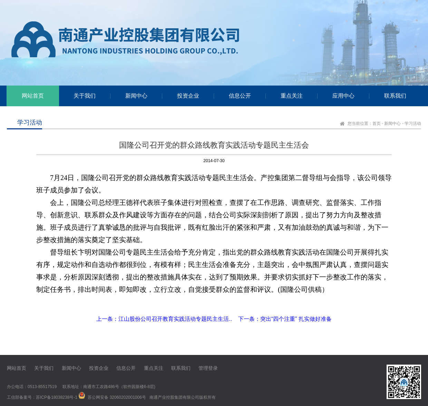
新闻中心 (392, 123)
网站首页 (16, 368)
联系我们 (181, 368)
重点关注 (153, 368)
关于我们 (44, 368)
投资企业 (98, 368)
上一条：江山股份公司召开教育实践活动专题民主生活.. (164, 319)
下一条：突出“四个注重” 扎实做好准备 (285, 319)
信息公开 (126, 368)
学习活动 (413, 123)
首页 (376, 123)
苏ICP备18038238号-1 (56, 397)
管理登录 (208, 368)
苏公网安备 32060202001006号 (117, 397)
